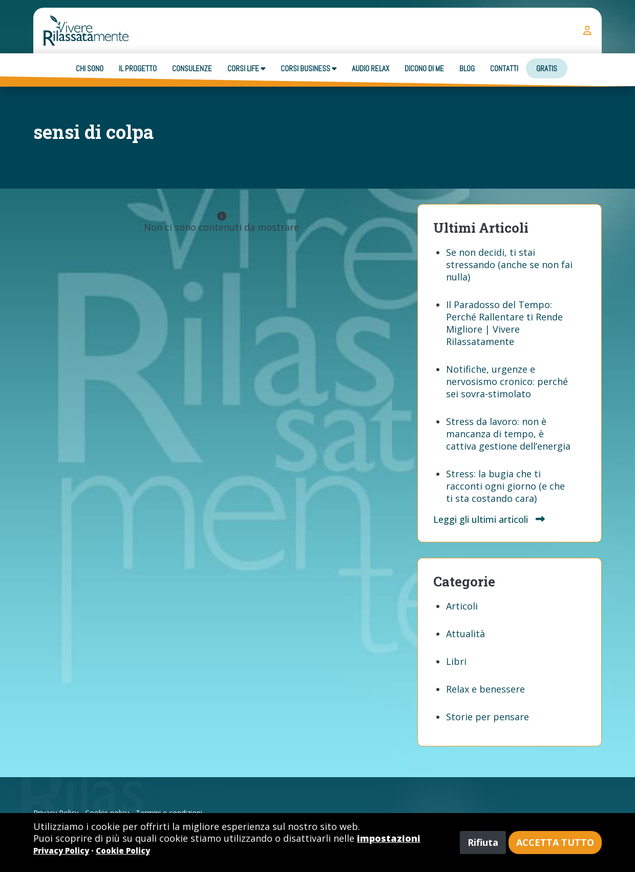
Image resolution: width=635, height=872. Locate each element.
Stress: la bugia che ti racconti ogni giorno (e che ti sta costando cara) (505, 486)
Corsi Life (246, 68)
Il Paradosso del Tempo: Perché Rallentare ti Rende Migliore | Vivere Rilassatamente (504, 323)
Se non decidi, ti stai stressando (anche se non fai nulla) (509, 264)
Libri (456, 661)
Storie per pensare (487, 717)
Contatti (504, 68)
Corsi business (308, 68)
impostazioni (388, 838)
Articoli (462, 606)
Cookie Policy (123, 850)
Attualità (465, 633)
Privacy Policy (61, 850)
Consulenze (192, 68)
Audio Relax (370, 68)
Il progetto (138, 68)
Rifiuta (483, 842)
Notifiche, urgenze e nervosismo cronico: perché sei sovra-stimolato (507, 381)
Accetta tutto (555, 842)
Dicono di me (424, 68)
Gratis (546, 68)
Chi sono (89, 68)
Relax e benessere (485, 689)
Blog (467, 68)
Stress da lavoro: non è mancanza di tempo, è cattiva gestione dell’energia (508, 433)
